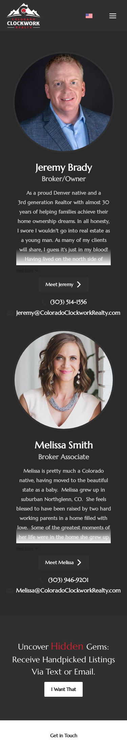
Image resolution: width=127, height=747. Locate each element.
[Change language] (89, 16)
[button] (63, 689)
